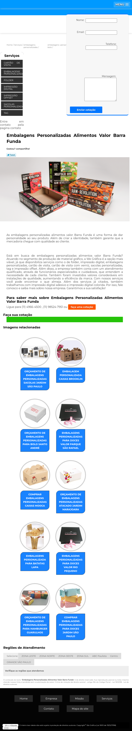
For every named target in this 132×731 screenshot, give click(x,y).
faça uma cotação (82, 307)
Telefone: (101, 46)
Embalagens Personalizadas (13, 72)
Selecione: (12, 656)
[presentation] (96, 62)
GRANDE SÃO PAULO (19, 662)
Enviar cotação (86, 109)
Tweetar (11, 155)
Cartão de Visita (12, 63)
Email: (97, 32)
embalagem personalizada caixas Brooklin (70, 375)
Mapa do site (80, 708)
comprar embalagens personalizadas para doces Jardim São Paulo (70, 627)
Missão (79, 698)
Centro (114, 656)
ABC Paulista (99, 656)
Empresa (51, 698)
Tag (6, 113)
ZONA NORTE (47, 656)
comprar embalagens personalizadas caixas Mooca (35, 500)
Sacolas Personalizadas (13, 105)
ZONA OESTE (65, 656)
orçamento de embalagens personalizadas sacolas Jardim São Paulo (35, 379)
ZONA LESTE (29, 656)
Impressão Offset (11, 96)
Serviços (11, 56)
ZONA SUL (83, 656)
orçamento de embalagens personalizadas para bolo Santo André (35, 440)
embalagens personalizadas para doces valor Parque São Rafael (70, 440)
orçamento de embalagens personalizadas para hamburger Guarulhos (35, 625)
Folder (9, 80)
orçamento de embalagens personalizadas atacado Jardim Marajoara (70, 502)
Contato (49, 708)
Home (24, 698)
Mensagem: (95, 88)
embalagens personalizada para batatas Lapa (35, 561)
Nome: (96, 21)
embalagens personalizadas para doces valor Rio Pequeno (70, 563)
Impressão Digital (11, 87)
